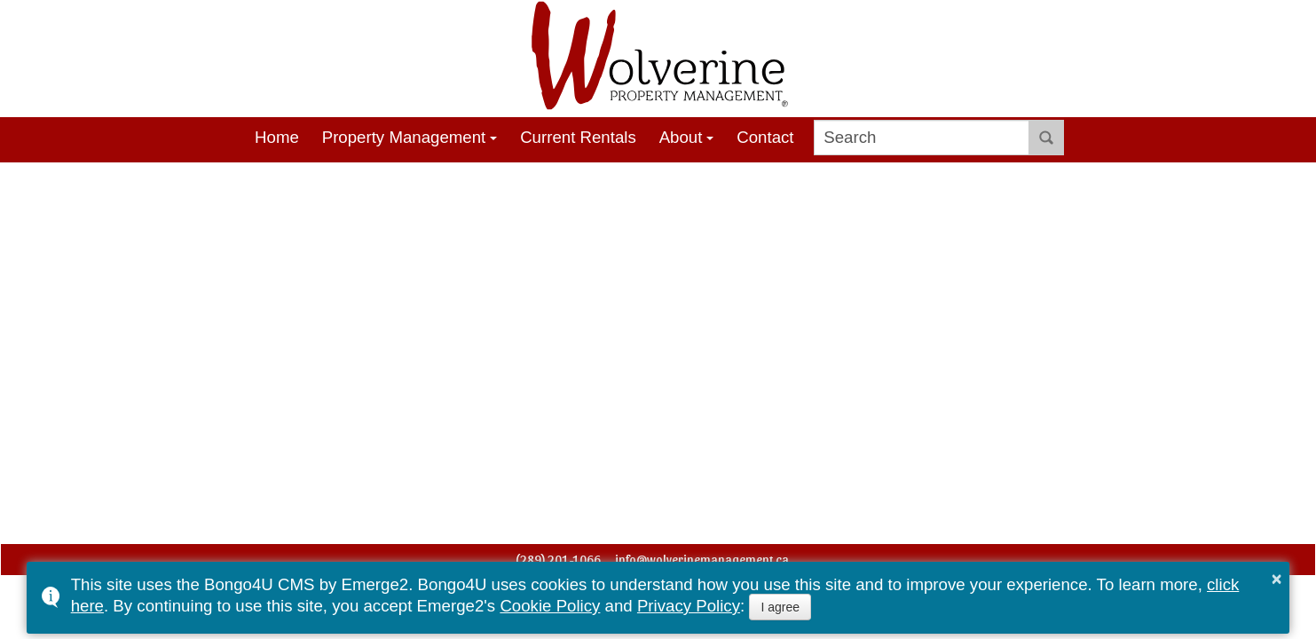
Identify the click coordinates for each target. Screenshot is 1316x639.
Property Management (404, 137)
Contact (765, 137)
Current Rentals (578, 137)
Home (277, 137)
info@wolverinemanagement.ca (702, 559)
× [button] (1277, 579)
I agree (780, 607)
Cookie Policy (550, 605)
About (681, 137)
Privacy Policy (688, 605)
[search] (921, 137)
